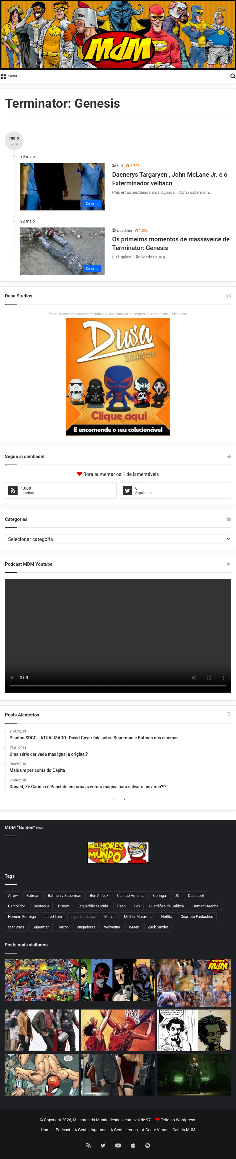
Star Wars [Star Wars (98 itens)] (16, 927)
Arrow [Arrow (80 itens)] (13, 895)
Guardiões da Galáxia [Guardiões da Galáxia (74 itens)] (166, 906)
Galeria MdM (183, 1129)
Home (46, 1129)
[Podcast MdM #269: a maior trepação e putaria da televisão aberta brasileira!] (194, 983)
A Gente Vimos (155, 1129)
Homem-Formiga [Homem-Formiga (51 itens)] (22, 917)
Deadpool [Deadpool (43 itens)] (196, 895)
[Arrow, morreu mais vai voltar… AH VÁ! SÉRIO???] (194, 1075)
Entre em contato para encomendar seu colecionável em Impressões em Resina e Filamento (118, 314)
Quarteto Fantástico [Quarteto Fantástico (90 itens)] (196, 917)
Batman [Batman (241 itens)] (33, 895)
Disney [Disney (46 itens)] (63, 906)
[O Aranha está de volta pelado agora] (42, 1075)
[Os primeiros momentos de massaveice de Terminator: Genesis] (62, 251)
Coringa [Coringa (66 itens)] (159, 895)
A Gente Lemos (124, 1129)
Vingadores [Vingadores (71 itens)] (86, 927)
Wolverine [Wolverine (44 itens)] (112, 927)
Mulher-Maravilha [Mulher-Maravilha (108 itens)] (138, 917)
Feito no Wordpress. (178, 1120)
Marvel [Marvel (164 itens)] (109, 917)
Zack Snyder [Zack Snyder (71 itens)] (158, 927)
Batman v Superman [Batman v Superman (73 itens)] (64, 895)
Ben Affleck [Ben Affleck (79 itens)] (99, 895)
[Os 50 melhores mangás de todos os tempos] (118, 1030)
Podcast (63, 1129)
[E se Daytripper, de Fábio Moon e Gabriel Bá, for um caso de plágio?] (194, 1030)
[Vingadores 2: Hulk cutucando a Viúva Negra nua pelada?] (42, 1030)
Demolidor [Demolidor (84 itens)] (16, 906)
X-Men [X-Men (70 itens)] (134, 927)
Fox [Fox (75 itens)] (137, 906)
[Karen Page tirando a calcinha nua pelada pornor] (118, 1075)
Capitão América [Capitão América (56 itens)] (131, 895)
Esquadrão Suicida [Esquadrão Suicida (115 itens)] (92, 906)
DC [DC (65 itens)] (177, 895)
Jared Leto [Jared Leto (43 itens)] (53, 917)
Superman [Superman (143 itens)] (41, 927)
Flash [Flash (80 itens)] (121, 906)
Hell (120, 166)
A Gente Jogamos (90, 1129)
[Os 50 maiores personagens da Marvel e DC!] (42, 980)
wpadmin (124, 230)
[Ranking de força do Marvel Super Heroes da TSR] (118, 980)
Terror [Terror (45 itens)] (63, 927)
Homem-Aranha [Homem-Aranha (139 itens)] (205, 906)
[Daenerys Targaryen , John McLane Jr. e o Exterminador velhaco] (62, 186)
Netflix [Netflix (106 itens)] (166, 917)
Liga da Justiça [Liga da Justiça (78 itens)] (83, 917)
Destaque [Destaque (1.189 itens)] (41, 906)
